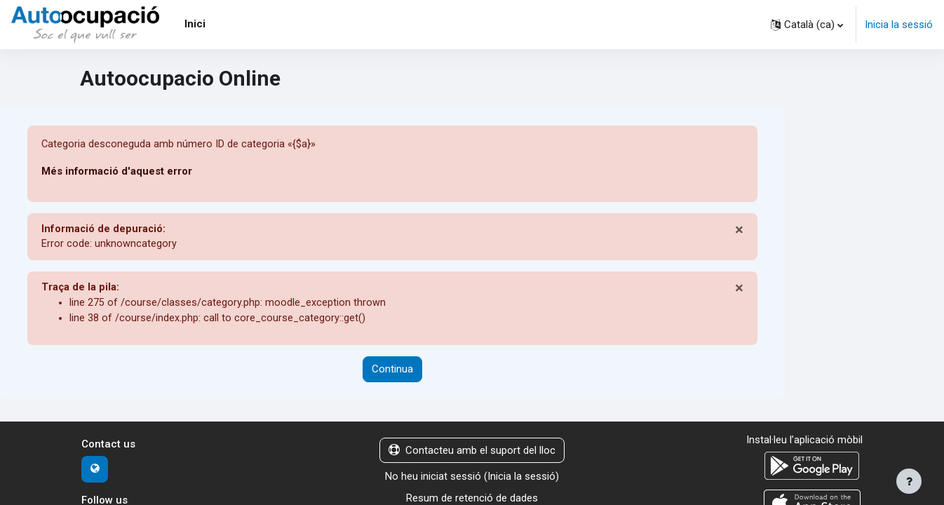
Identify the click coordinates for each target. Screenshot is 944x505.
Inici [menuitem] (194, 24)
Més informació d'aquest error (117, 172)
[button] (807, 24)
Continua (392, 372)
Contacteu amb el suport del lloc (472, 453)
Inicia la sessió (899, 24)
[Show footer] (909, 481)
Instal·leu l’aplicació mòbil (804, 442)
